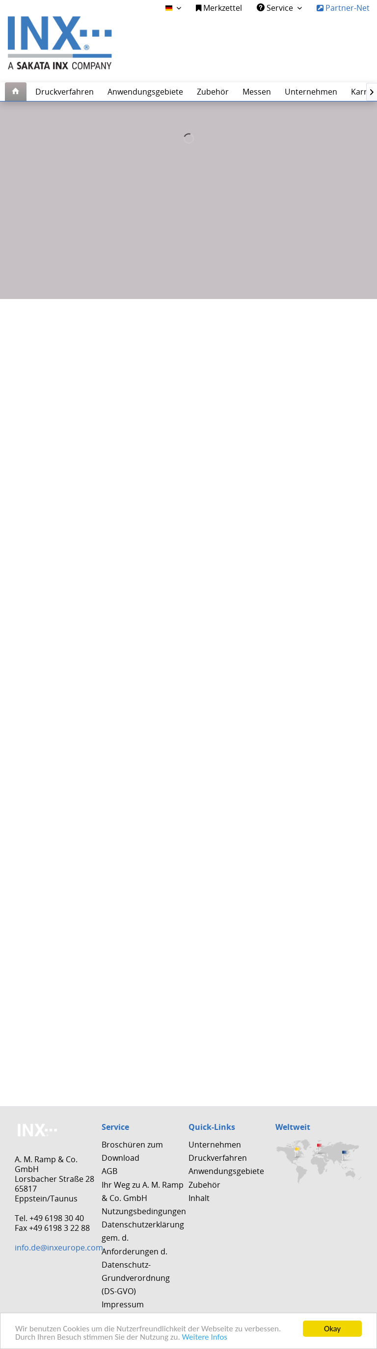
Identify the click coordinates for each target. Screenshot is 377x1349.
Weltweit (292, 1127)
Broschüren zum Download (132, 1151)
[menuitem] (218, 8)
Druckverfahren (217, 1157)
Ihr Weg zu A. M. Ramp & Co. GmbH (143, 1191)
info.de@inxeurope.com (59, 1247)
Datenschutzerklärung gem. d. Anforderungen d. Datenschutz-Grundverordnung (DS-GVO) (143, 1258)
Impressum (123, 1304)
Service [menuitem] (276, 7)
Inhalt (199, 1198)
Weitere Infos (204, 1337)
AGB (109, 1171)
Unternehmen (214, 1144)
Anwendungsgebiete (226, 1171)
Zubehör (204, 1184)
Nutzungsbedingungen (143, 1211)
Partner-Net (343, 7)
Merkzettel (219, 7)
